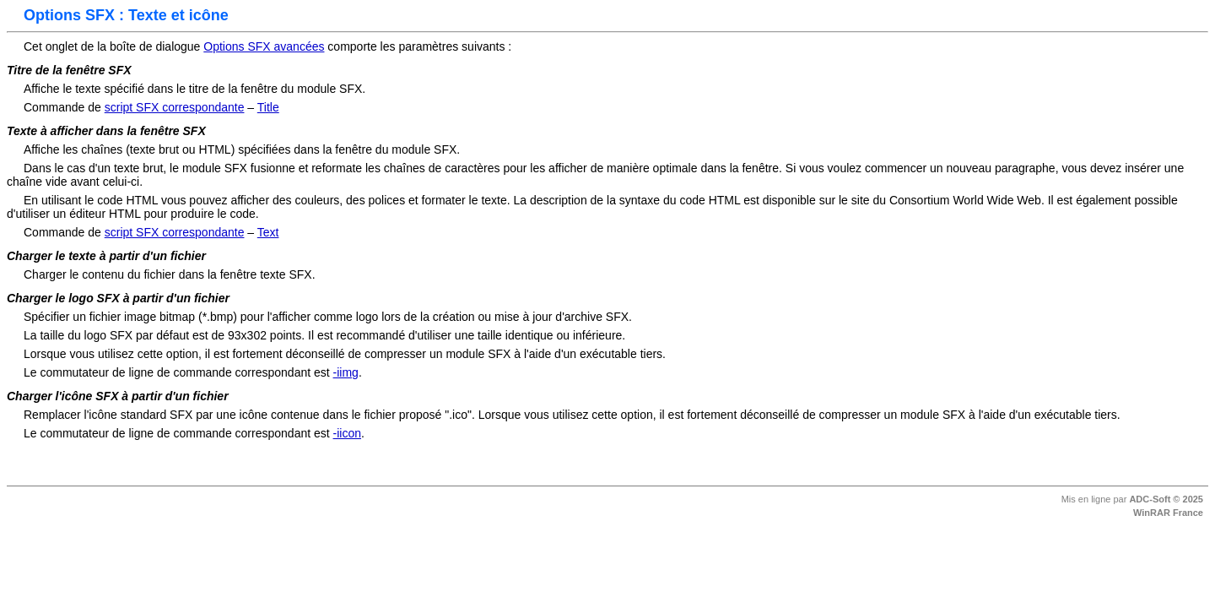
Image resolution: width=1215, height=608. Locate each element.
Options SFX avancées (263, 46)
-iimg (346, 372)
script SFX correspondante (175, 107)
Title (268, 107)
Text (268, 232)
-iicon (347, 433)
